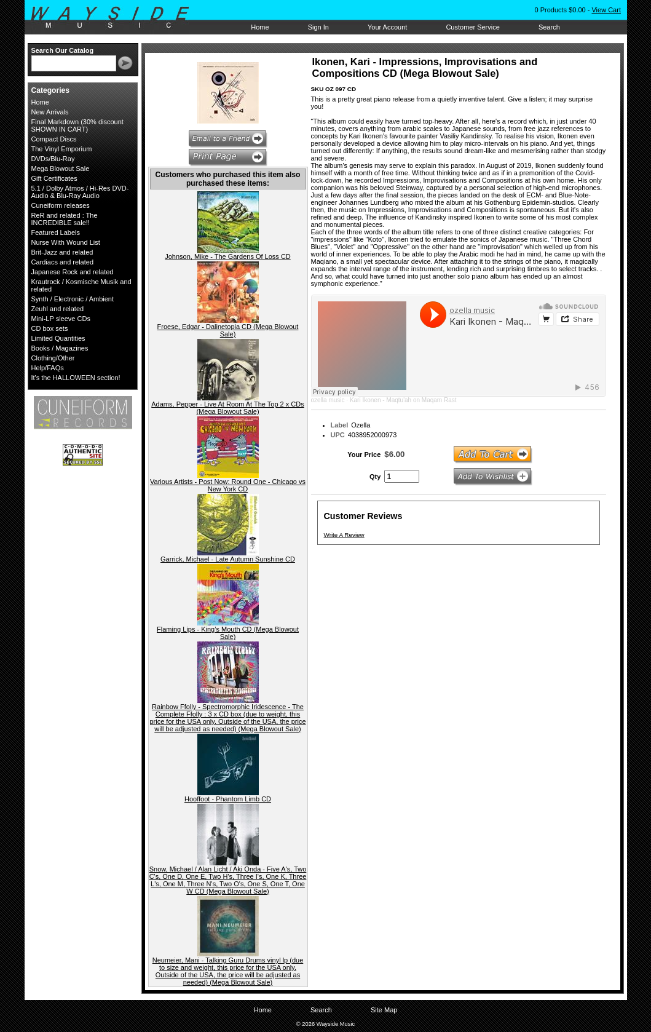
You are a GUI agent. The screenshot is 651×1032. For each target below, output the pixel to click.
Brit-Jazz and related (62, 252)
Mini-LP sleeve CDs (60, 318)
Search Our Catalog (62, 50)
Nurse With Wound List (65, 242)
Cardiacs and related (62, 262)
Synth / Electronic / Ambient (72, 299)
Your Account (387, 27)
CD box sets (49, 328)
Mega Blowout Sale (60, 168)
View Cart (605, 10)
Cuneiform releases (60, 205)
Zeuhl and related (57, 308)
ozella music (328, 400)
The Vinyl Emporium (61, 149)
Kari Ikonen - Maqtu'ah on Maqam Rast (403, 400)
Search (549, 27)
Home (260, 27)
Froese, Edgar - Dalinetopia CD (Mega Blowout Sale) (228, 330)
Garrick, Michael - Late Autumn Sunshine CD (227, 559)
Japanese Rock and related (72, 272)
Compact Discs (54, 139)
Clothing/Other (53, 358)
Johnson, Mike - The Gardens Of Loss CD (228, 256)
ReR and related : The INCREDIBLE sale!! (64, 219)
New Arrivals (50, 112)
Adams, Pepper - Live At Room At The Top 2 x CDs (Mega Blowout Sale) (227, 407)
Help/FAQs (47, 367)
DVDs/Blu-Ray (53, 158)
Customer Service (472, 27)
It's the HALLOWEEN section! (75, 377)
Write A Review (344, 534)
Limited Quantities (58, 338)
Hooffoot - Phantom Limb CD (227, 799)
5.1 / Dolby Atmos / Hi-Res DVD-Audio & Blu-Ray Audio (80, 192)
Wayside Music (116, 18)
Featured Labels (56, 232)
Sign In (318, 27)
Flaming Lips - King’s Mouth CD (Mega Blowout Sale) (228, 632)
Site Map (384, 1010)
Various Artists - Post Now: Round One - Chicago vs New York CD (228, 485)
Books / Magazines (60, 348)
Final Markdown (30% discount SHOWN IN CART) (77, 125)
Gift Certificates (54, 178)
